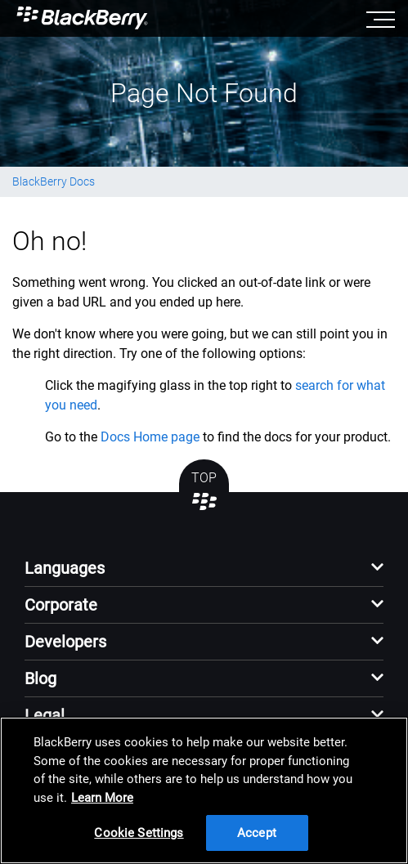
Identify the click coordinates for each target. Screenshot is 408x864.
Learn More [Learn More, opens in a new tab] (102, 797)
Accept (256, 833)
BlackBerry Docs (53, 181)
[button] (204, 572)
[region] (204, 790)
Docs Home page (150, 437)
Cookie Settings (138, 833)
